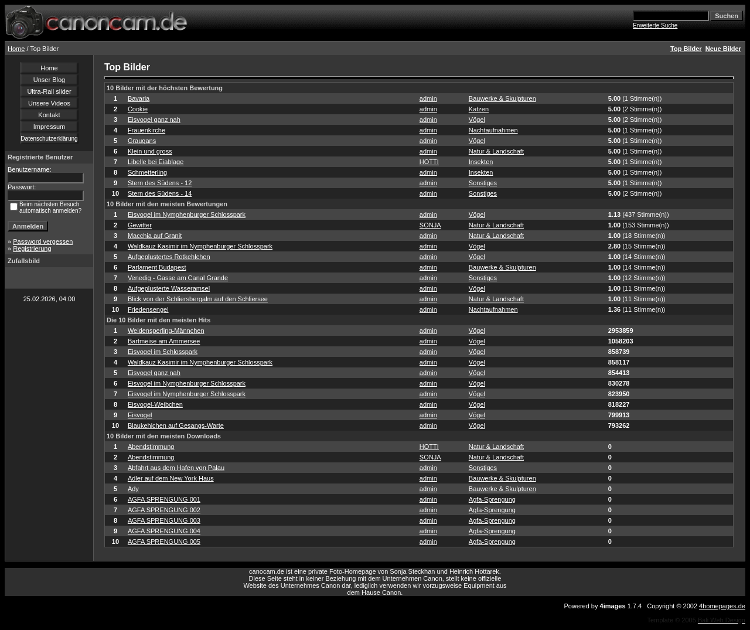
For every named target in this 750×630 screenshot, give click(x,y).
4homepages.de (722, 605)
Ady (133, 488)
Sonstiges (483, 182)
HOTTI (429, 161)
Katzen (479, 109)
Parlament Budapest (157, 267)
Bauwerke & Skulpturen (502, 98)
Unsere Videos (49, 103)
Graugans (142, 140)
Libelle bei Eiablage (155, 161)
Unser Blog (49, 79)
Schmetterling (147, 172)
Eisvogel (140, 414)
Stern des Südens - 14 (160, 193)
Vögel (477, 119)
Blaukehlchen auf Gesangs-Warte (176, 425)
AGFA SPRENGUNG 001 (164, 499)
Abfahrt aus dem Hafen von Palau (176, 467)
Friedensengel (148, 309)
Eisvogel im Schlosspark (162, 351)
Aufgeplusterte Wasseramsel (169, 288)
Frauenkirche (146, 130)
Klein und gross (150, 151)
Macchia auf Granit (155, 235)
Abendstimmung (151, 446)
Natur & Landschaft (496, 151)
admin (428, 98)
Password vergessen (43, 241)
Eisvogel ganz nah (154, 119)
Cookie (138, 109)
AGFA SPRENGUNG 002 (164, 509)
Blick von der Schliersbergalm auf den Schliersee (198, 298)
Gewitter (140, 225)
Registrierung (32, 248)
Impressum (49, 126)
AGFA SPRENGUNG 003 (164, 520)
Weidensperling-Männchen (166, 330)
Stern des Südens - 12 (160, 182)
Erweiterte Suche (655, 25)
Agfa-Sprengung (492, 499)
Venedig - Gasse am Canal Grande (178, 277)
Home (16, 48)
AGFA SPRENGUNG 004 (164, 530)
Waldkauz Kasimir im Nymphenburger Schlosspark (200, 246)
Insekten (481, 161)
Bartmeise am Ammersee (164, 341)
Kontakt (49, 114)
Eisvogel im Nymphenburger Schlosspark (187, 214)
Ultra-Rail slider (49, 91)
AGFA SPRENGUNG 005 (164, 541)
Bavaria (138, 98)
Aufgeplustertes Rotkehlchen (169, 256)
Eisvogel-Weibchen (155, 404)
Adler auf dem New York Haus (171, 478)
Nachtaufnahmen (493, 130)
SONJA (430, 225)
